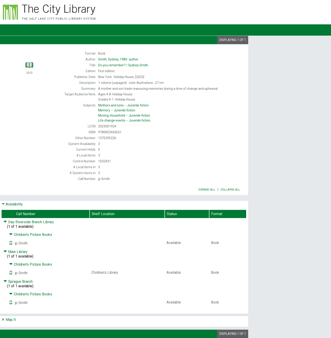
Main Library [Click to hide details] (15, 252)
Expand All (207, 189)
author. (118, 59)
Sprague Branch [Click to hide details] (18, 281)
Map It (11, 319)
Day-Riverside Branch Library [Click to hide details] (28, 222)
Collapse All (230, 189)
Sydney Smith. (123, 65)
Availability (14, 204)
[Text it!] (11, 243)
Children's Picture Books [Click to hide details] (30, 234)
